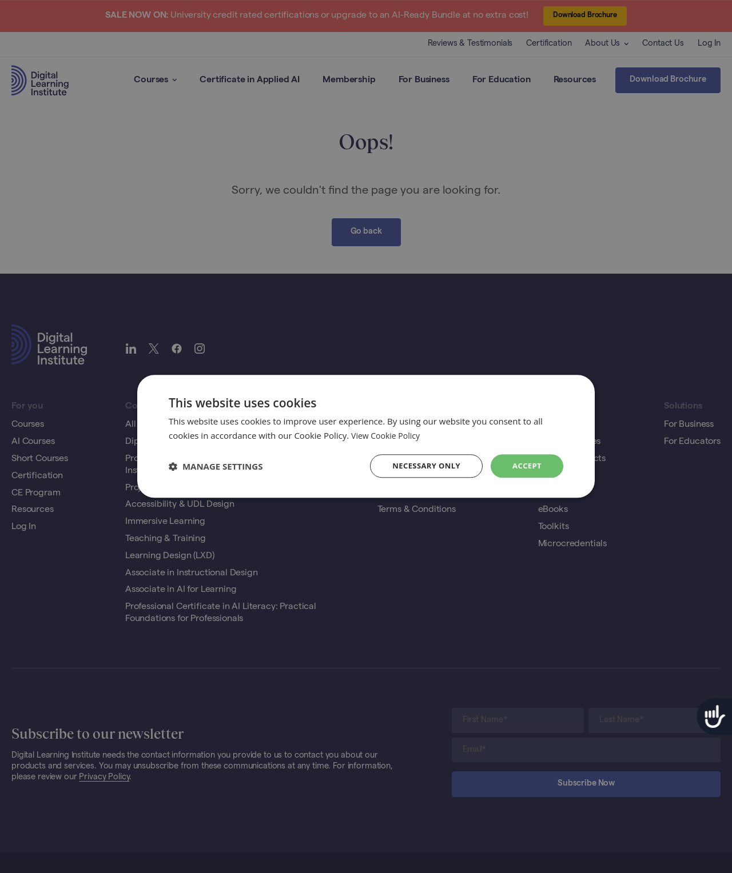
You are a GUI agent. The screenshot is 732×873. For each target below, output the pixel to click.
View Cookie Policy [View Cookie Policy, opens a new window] (387, 434)
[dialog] (366, 436)
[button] (215, 466)
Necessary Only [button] (421, 465)
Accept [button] (526, 465)
